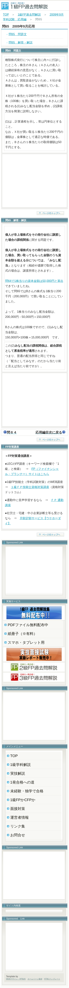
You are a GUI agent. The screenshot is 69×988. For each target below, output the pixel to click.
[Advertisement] (34, 180)
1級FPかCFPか (23, 800)
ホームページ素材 (35, 979)
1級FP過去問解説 (29, 14)
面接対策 (17, 809)
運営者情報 (19, 817)
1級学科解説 (20, 765)
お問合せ (17, 835)
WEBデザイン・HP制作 (16, 979)
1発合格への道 (22, 782)
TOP (6, 14)
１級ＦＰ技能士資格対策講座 (30, 487)
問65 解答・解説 (21, 42)
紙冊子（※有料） (22, 634)
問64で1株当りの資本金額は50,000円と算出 (34, 280)
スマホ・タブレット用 (26, 642)
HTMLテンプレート (52, 979)
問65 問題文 (18, 34)
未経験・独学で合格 (26, 791)
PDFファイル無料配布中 (28, 625)
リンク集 (17, 826)
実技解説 (17, 773)
